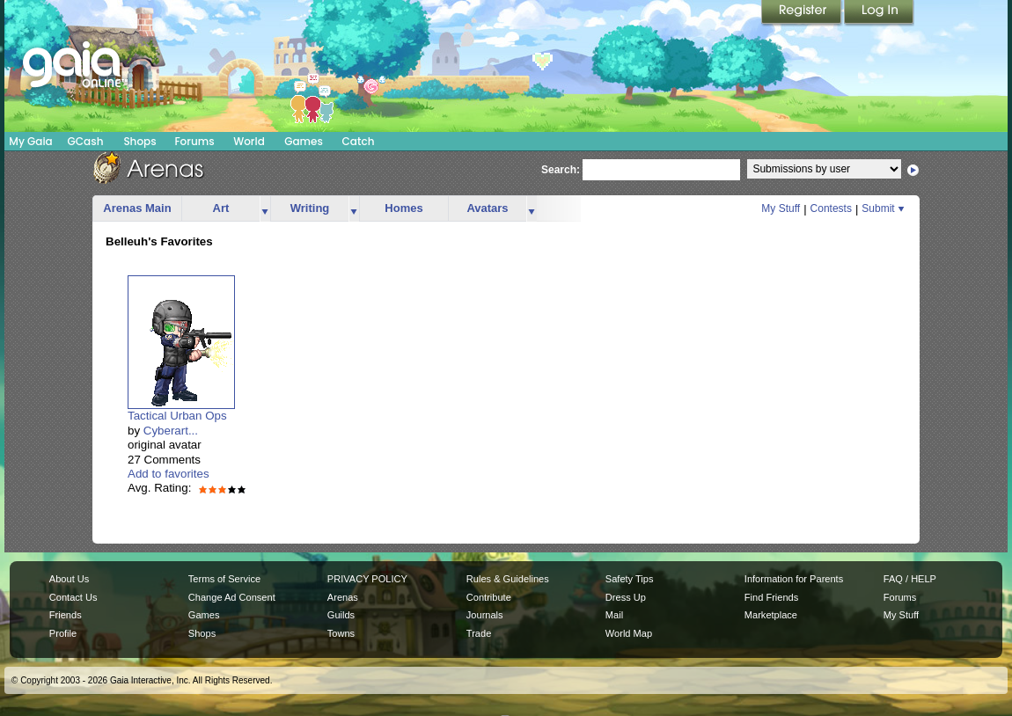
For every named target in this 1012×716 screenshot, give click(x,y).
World (249, 141)
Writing (310, 208)
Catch (358, 141)
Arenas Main (137, 208)
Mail (614, 615)
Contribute (488, 597)
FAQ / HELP (910, 579)
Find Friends (771, 597)
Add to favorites (168, 473)
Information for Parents (793, 579)
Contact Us (73, 597)
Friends (65, 615)
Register (802, 13)
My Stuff (780, 208)
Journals (484, 615)
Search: (560, 170)
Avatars (487, 208)
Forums (194, 141)
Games (303, 141)
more (265, 209)
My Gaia (30, 141)
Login (879, 13)
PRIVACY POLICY (367, 579)
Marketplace (770, 615)
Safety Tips (629, 579)
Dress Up (625, 597)
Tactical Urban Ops (177, 415)
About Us (69, 579)
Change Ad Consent (231, 597)
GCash (86, 141)
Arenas (342, 597)
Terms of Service (224, 579)
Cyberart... (170, 430)
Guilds (341, 615)
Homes (403, 208)
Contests (831, 208)
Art (221, 208)
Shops (139, 141)
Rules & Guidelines (507, 579)
